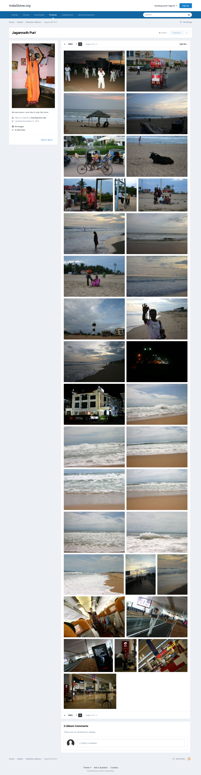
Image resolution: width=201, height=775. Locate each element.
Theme (87, 767)
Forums (26, 15)
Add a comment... (89, 743)
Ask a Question (101, 767)
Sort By (183, 44)
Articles (15, 15)
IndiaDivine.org (20, 5)
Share (163, 33)
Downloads (39, 15)
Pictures (53, 16)
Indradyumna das (38, 118)
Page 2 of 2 (91, 44)
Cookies (114, 767)
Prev (70, 44)
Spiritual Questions (86, 15)
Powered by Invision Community (100, 771)
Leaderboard (67, 15)
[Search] (157, 15)
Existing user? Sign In (166, 6)
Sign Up (185, 5)
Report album (47, 140)
